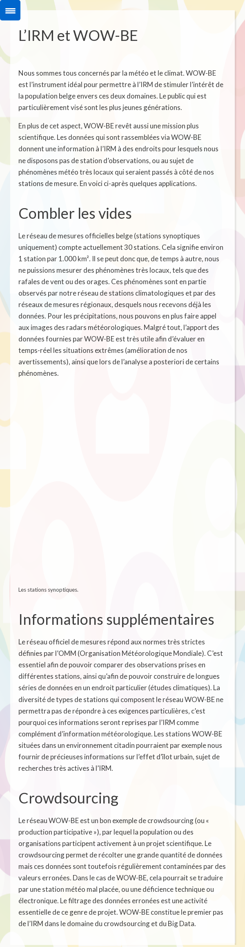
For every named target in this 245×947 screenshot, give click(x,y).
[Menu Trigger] (10, 10)
